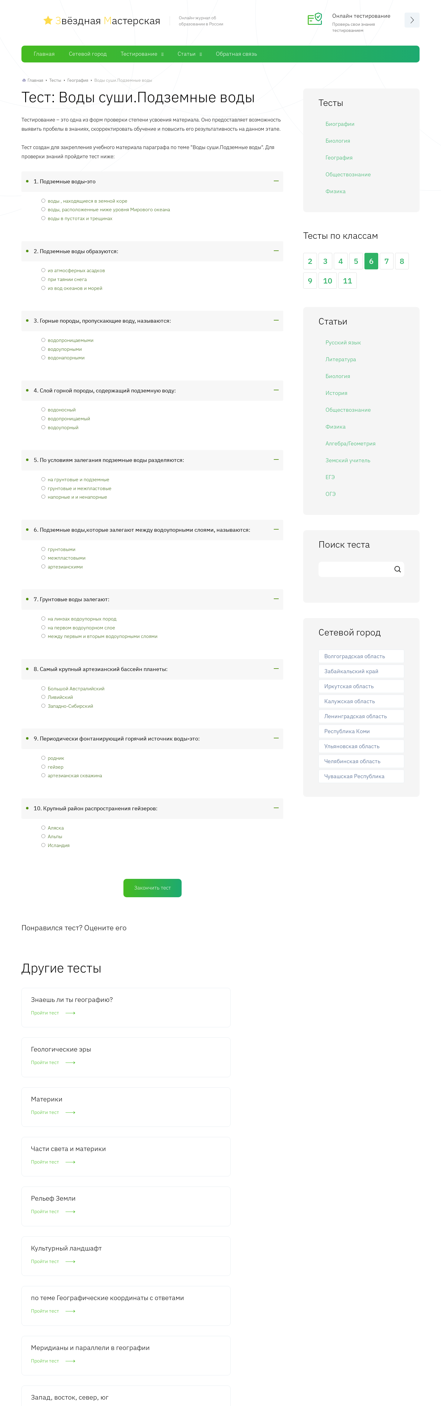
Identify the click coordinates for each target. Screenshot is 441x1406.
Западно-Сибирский (67, 705)
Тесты (55, 80)
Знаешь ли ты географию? (52, 1003)
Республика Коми (347, 730)
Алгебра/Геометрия (351, 443)
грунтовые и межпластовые (76, 487)
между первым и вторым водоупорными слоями (99, 635)
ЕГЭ (330, 476)
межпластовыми (63, 557)
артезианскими (62, 566)
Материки (226, 998)
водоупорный (59, 426)
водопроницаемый (65, 418)
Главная (44, 53)
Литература (341, 358)
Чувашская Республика (354, 775)
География (77, 80)
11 (347, 280)
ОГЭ (331, 493)
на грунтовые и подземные (75, 479)
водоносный (58, 409)
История (337, 392)
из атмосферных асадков (73, 270)
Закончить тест (152, 887)
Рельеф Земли (143, 1059)
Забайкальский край (351, 670)
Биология (338, 140)
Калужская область (349, 700)
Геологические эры (151, 998)
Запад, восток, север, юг (233, 1125)
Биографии (340, 123)
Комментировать (68, 1304)
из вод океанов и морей (71, 287)
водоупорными (61, 348)
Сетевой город (88, 53)
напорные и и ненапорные (74, 496)
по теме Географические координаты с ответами (57, 1134)
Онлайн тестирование (361, 15)
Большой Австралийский (72, 687)
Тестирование (139, 53)
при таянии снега (64, 279)
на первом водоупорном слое (78, 627)
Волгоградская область (354, 655)
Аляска (52, 827)
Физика (336, 190)
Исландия (55, 845)
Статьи (187, 53)
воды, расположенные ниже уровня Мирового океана (105, 209)
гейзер (52, 766)
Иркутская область (349, 685)
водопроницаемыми (67, 339)
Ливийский (57, 696)
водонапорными (63, 357)
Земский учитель (348, 459)
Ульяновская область (351, 745)
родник (52, 757)
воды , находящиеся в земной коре (84, 200)
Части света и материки (52, 1064)
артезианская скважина (71, 775)
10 (327, 280)
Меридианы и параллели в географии (142, 1130)
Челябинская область (352, 760)
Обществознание (348, 173)
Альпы (51, 836)
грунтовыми (58, 548)
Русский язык (343, 342)
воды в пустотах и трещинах (76, 218)
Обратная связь (236, 53)
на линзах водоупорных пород (78, 618)
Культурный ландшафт (228, 1064)
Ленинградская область (355, 715)
